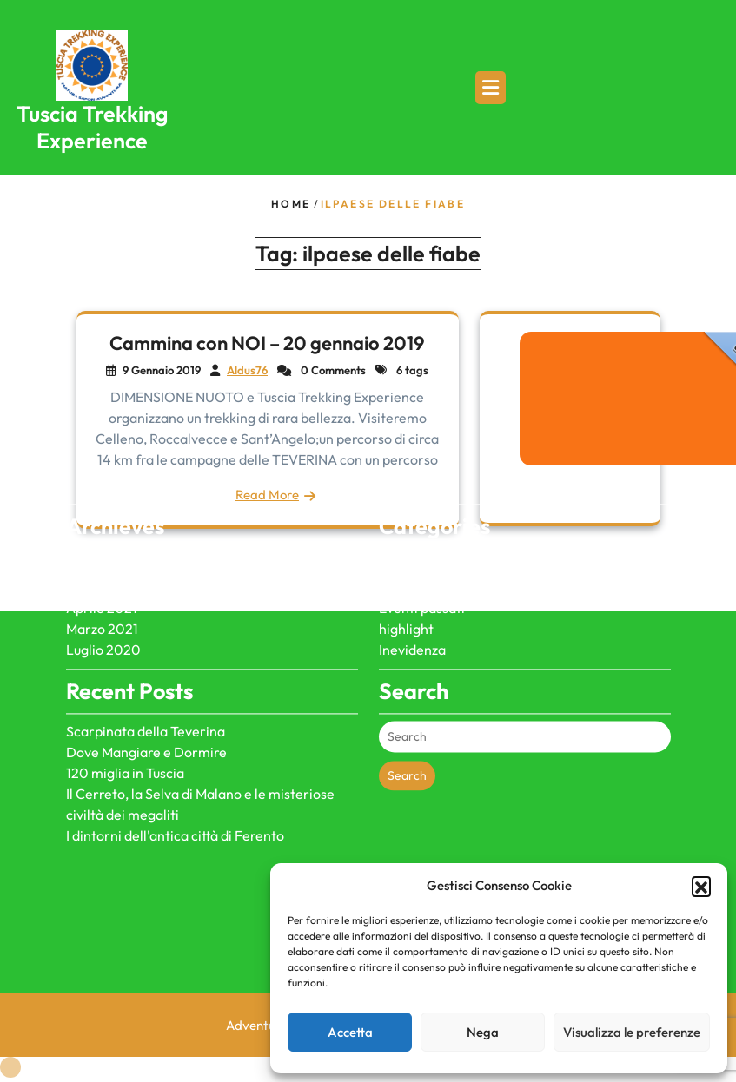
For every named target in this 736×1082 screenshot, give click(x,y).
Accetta (350, 1032)
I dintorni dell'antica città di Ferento (175, 794)
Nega (483, 1032)
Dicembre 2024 (115, 546)
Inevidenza (412, 608)
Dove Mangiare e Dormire (146, 711)
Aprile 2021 (101, 567)
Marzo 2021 (102, 588)
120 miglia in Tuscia (125, 732)
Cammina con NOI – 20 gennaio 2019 (267, 343)
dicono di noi (417, 525)
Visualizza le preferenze (631, 1032)
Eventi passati (422, 567)
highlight (406, 588)
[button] (701, 885)
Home (291, 203)
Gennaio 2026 (110, 525)
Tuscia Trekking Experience (92, 127)
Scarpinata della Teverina (145, 690)
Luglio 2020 (103, 608)
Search (407, 734)
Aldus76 (247, 370)
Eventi (398, 546)
